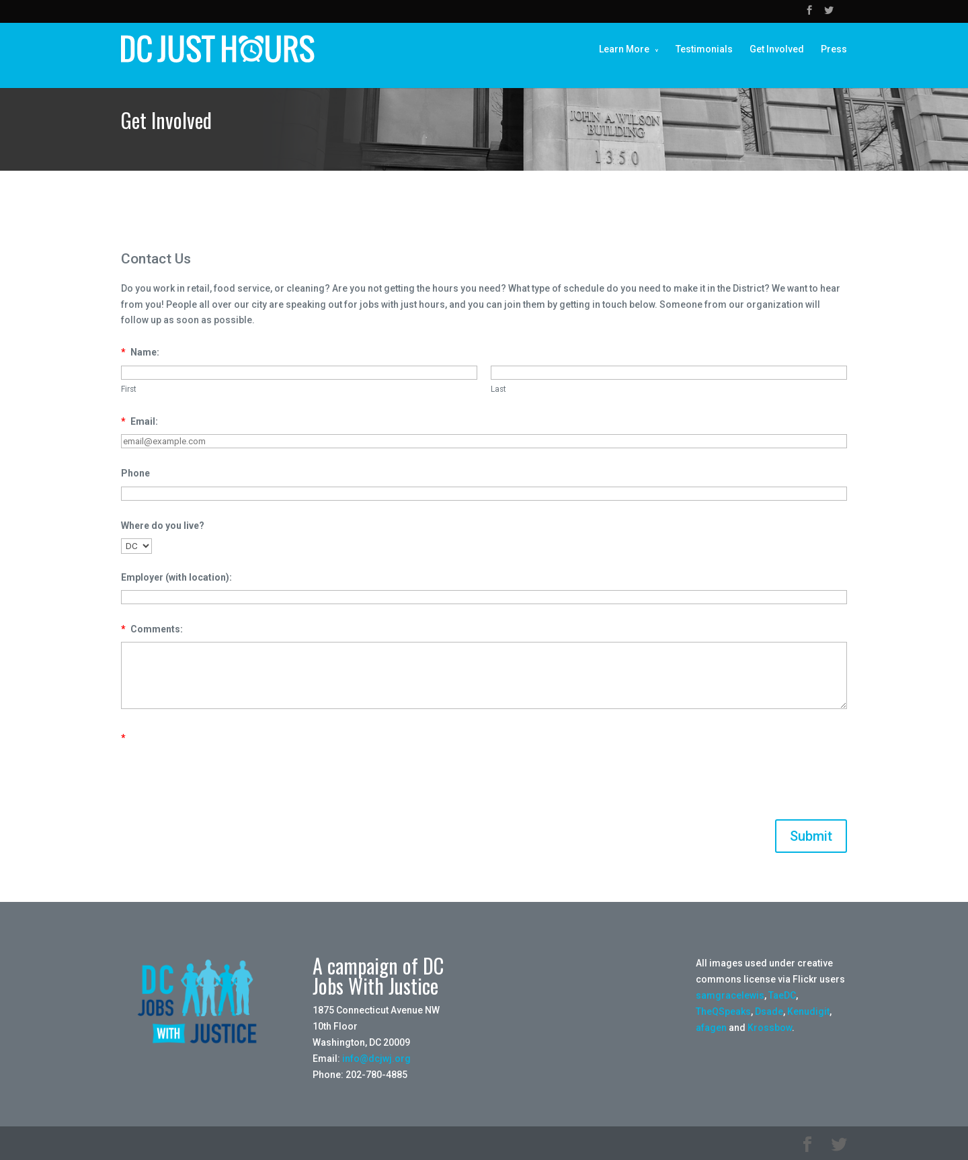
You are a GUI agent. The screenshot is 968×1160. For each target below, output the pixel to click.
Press (834, 49)
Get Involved (777, 49)
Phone (135, 473)
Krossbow (770, 1027)
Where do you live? (162, 525)
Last (498, 389)
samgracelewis (730, 995)
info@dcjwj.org (376, 1058)
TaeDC (782, 995)
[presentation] (223, 777)
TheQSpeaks (723, 1011)
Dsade (769, 1011)
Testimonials (704, 49)
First (128, 389)
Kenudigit (808, 1011)
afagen (711, 1027)
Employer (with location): (176, 577)
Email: (139, 421)
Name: (140, 352)
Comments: (152, 629)
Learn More (624, 49)
